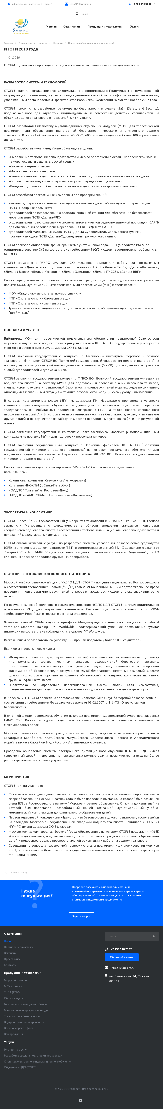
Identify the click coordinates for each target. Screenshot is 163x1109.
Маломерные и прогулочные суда (26, 1010)
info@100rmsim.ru (80, 4)
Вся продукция (14, 1034)
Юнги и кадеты (14, 998)
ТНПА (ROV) (12, 992)
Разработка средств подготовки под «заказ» (33, 1055)
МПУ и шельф (13, 986)
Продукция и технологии (22, 973)
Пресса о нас (12, 959)
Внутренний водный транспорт (24, 1022)
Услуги (9, 1042)
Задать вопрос (81, 916)
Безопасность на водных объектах (26, 1004)
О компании (13, 933)
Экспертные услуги (16, 1049)
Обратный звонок (121, 957)
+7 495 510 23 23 (142, 4)
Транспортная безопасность (22, 1016)
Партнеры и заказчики (18, 947)
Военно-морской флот (18, 1028)
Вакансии (10, 953)
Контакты (10, 965)
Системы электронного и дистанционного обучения (38, 1061)
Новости (9, 941)
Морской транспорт (17, 980)
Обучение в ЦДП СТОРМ (20, 1067)
